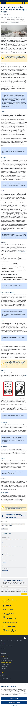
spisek (24, 251)
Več (2, 542)
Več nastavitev (14, 705)
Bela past (4, 562)
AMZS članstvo (4, 675)
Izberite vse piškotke (14, 698)
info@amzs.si (3, 648)
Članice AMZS (4, 677)
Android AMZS (5, 666)
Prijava (24, 593)
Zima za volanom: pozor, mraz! (8, 555)
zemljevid (19, 251)
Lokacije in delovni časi (6, 678)
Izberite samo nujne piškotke (14, 702)
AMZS (3, 674)
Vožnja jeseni (5, 570)
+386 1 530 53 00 (5, 664)
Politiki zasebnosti (24, 591)
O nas (2, 672)
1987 (7, 658)
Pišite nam (4, 679)
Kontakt (2, 644)
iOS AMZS (4, 668)
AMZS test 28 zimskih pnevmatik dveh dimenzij (12, 547)
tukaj (25, 375)
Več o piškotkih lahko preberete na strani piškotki (13, 693)
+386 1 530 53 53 (8, 660)
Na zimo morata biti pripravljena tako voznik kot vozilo (13, 539)
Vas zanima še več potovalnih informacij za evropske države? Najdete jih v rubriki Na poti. (16, 515)
